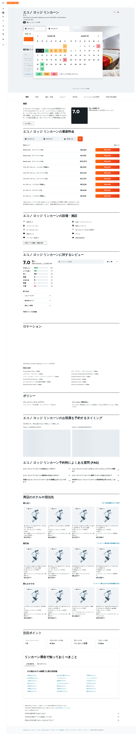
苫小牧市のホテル (32, 678)
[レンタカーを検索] (3, 17)
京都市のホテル (32, 689)
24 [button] (42, 64)
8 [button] (80, 51)
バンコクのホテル (91, 678)
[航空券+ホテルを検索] (3, 21)
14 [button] (60, 55)
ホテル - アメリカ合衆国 (57, 730)
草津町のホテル (91, 675)
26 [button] (51, 64)
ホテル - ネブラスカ (71, 730)
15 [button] (65, 55)
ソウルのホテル (61, 678)
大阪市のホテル (32, 681)
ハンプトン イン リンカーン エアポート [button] (59, 527)
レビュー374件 (35, 22)
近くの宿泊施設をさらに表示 (111, 503)
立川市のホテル (91, 681)
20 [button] (56, 60)
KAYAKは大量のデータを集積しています (72, 717)
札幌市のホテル (32, 691)
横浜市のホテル (91, 691)
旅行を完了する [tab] (41, 664)
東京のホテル (90, 686)
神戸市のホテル (91, 689)
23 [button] (37, 64)
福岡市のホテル (61, 681)
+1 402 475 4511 (28, 20)
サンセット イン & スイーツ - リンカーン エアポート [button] (35, 527)
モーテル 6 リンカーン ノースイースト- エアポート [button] (107, 527)
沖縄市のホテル (61, 689)
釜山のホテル (31, 683)
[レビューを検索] (82, 261)
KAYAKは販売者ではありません (72, 713)
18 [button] (46, 60)
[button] (3, 3)
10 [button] (42, 55)
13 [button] (56, 55)
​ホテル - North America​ (43, 730)
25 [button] (47, 64)
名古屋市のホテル (62, 691)
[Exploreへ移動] (3, 26)
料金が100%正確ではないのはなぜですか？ (72, 720)
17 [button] (42, 60)
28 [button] (60, 64)
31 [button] (42, 69)
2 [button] (37, 51)
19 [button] (51, 60)
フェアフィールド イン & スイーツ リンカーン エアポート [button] (59, 607)
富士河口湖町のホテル (63, 675)
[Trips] (3, 39)
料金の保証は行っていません (63, 708)
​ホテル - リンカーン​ (83, 730)
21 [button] (60, 60)
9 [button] (37, 55)
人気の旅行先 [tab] (30, 664)
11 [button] (46, 55)
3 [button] (42, 51)
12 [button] (51, 55)
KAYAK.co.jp (26, 730)
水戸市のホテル (91, 683)
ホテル (33, 730)
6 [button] (55, 51)
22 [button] (65, 60)
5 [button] (51, 51)
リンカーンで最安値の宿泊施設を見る (108, 543)
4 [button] (46, 51)
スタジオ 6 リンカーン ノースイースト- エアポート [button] (83, 567)
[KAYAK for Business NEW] (3, 34)
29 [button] (65, 64)
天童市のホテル (32, 686)
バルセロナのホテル (63, 683)
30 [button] (38, 69)
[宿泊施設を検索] (3, 13)
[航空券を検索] (3, 9)
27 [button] (56, 64)
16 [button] (37, 60)
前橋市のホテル (32, 675)
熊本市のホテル (61, 686)
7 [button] (60, 51)
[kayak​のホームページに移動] (13, 3)
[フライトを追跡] (3, 30)
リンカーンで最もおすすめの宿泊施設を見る (106, 583)
